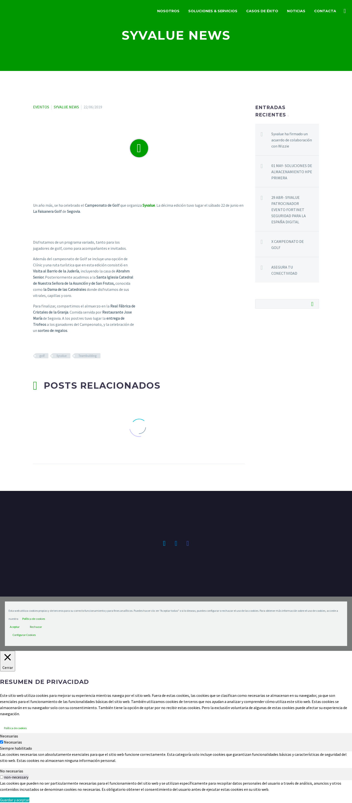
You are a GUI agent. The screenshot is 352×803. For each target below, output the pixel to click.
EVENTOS (41, 106)
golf (41, 356)
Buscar (313, 303)
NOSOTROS (168, 11)
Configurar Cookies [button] (24, 635)
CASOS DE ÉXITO (262, 11)
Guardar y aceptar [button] (14, 799)
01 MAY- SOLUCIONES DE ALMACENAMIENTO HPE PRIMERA (291, 171)
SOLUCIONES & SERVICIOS (212, 11)
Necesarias (13, 742)
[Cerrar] (7, 661)
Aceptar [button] (15, 627)
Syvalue (61, 356)
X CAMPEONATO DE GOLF (287, 244)
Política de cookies (33, 619)
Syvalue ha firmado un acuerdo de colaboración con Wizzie (291, 139)
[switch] (1, 777)
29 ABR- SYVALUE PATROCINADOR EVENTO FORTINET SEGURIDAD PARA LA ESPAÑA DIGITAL (288, 209)
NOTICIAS (296, 11)
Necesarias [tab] (9, 736)
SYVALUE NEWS (66, 106)
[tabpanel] (176, 757)
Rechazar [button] (36, 627)
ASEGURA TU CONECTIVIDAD (284, 270)
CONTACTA (325, 11)
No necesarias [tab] (11, 771)
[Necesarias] (1, 742)
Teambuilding (87, 356)
